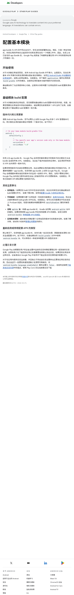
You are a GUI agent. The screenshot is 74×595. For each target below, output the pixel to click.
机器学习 (30, 579)
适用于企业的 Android (11, 579)
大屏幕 (52, 575)
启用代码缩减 (58, 197)
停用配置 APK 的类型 (31, 215)
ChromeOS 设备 (56, 582)
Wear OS (53, 579)
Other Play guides (29, 11)
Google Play (9, 11)
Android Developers (9, 34)
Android (6, 575)
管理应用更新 (31, 222)
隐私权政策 (30, 589)
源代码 (5, 586)
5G (28, 593)
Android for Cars (56, 586)
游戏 (28, 575)
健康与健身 (30, 582)
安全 (4, 582)
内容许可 (25, 277)
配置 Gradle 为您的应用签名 (52, 193)
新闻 (4, 589)
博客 (4, 593)
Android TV (54, 589)
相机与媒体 (30, 586)
